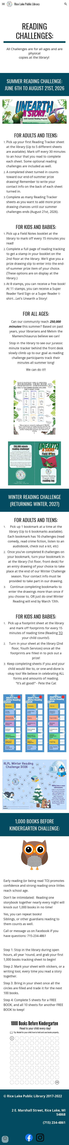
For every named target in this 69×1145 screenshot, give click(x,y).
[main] (34, 32)
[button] (3, 4)
